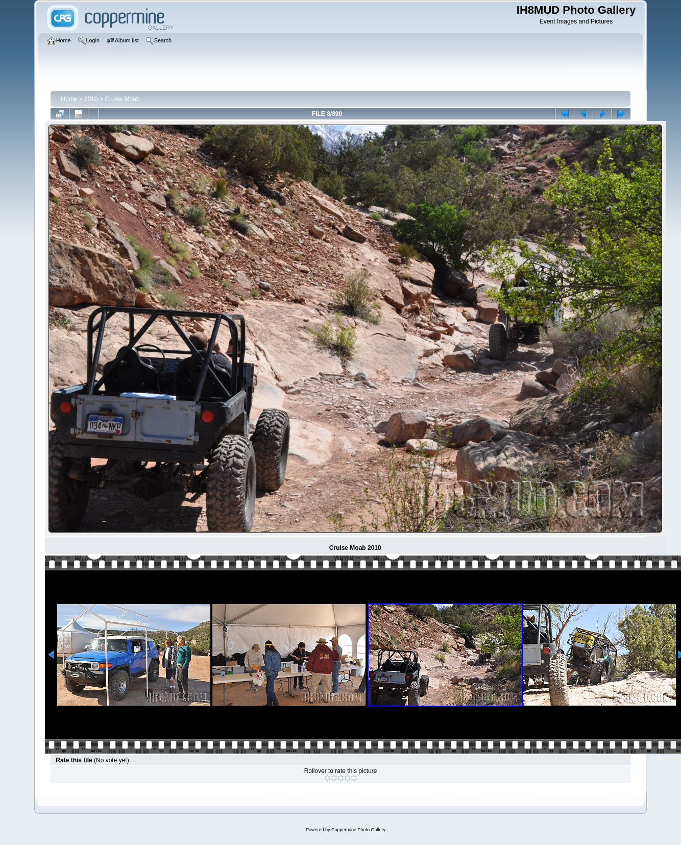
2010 (91, 99)
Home (69, 99)
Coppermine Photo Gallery (358, 829)
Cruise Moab (122, 99)
